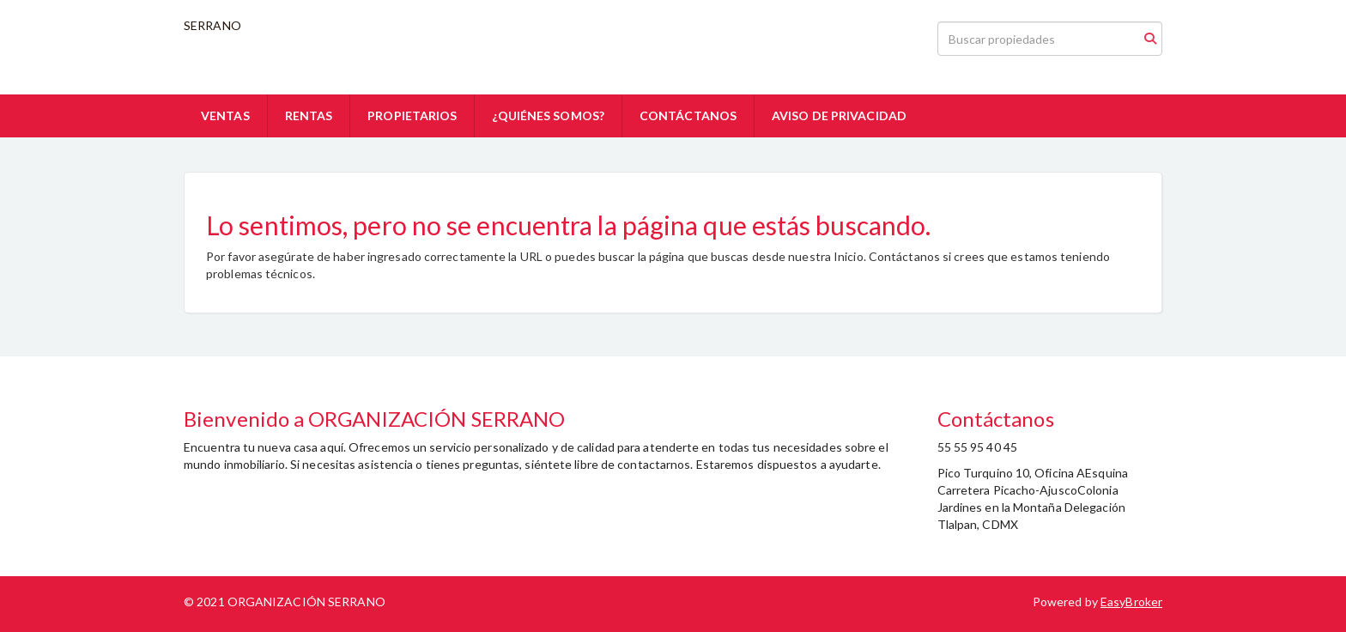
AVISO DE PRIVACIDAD (839, 115)
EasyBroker (1131, 601)
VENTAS (225, 115)
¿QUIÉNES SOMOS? (548, 115)
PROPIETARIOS (412, 115)
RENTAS (309, 115)
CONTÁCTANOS (688, 115)
